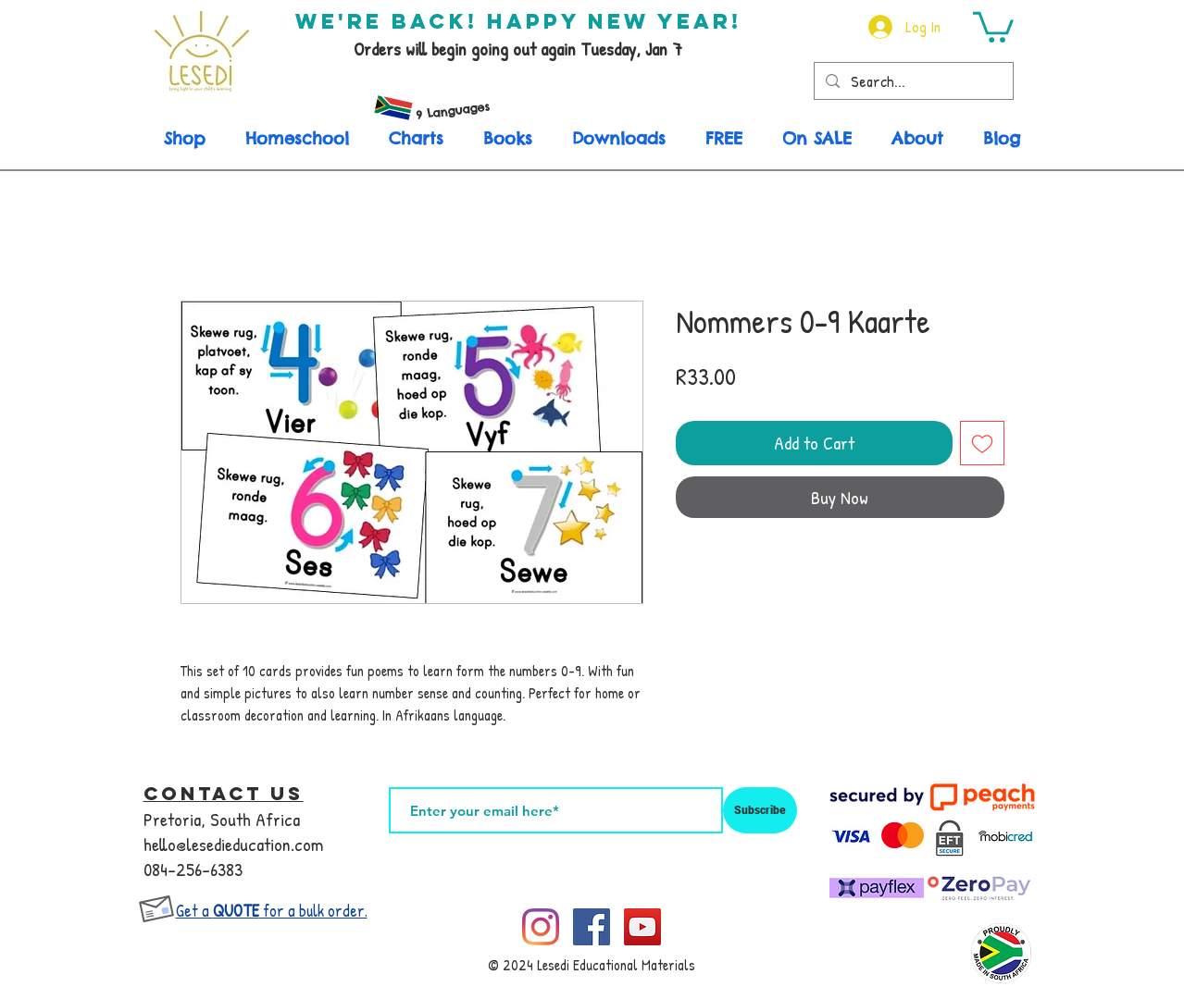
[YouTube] (642, 926)
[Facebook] (591, 926)
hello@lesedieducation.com (233, 844)
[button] (993, 25)
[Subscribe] (760, 810)
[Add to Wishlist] (982, 443)
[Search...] (912, 81)
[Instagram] (540, 926)
